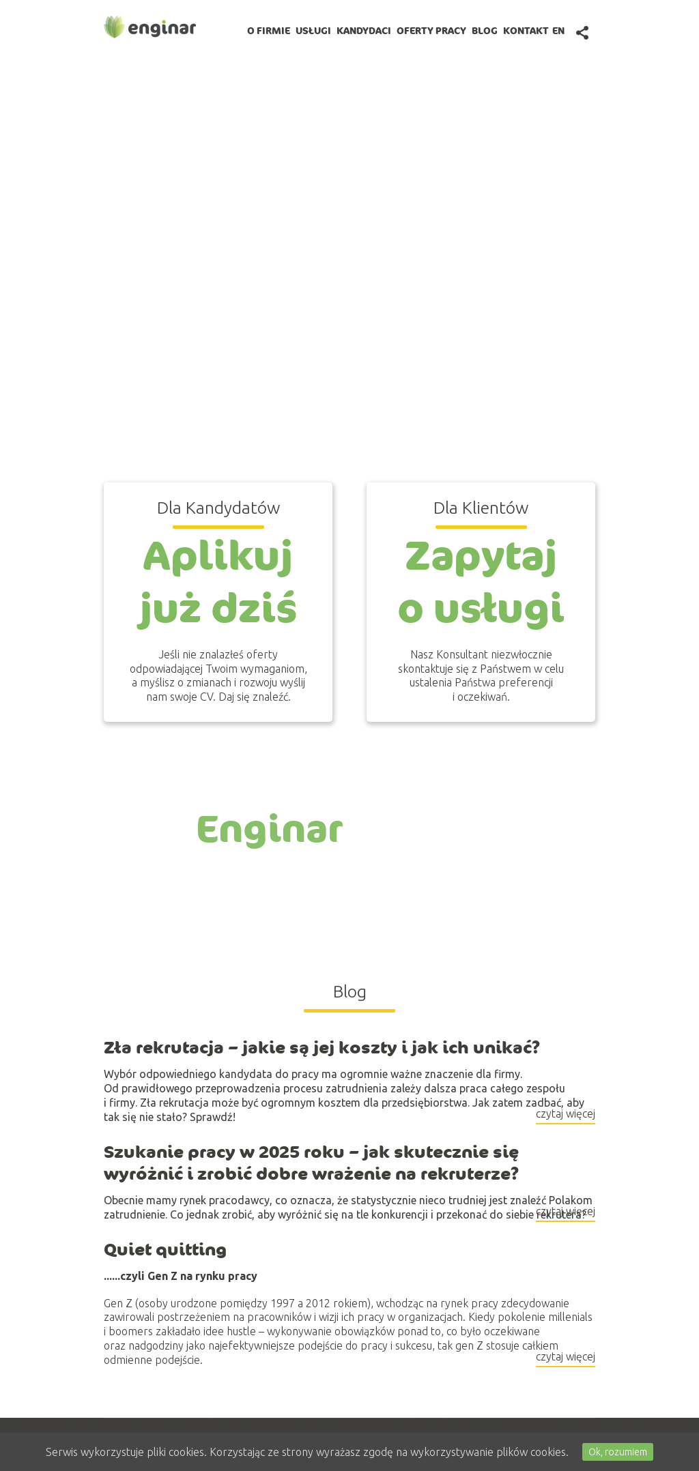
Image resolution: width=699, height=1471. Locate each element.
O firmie (268, 31)
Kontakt (526, 31)
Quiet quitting (165, 1249)
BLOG (485, 31)
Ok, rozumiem (617, 1451)
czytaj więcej (565, 1115)
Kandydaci (364, 31)
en (558, 31)
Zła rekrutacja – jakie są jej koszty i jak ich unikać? (322, 1048)
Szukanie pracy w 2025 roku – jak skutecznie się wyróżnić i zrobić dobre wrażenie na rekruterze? (311, 1163)
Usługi (313, 31)
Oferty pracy (431, 31)
